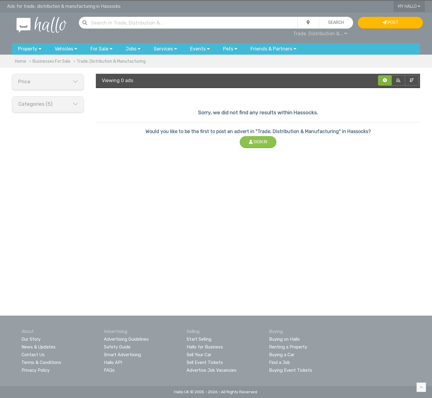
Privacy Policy (35, 370)
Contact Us (33, 354)
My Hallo (409, 6)
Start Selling (199, 339)
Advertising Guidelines (126, 339)
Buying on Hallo (284, 339)
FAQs (109, 370)
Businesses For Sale (51, 61)
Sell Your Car (199, 354)
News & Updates (38, 347)
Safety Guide (117, 347)
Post (390, 22)
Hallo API (113, 362)
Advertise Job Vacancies (211, 370)
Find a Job (279, 362)
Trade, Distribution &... (320, 33)
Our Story (31, 339)
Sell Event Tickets (205, 362)
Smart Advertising (122, 354)
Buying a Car (281, 354)
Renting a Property (288, 347)
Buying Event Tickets (290, 370)
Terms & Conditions (41, 362)
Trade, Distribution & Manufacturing (111, 61)
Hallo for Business (205, 347)
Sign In (258, 142)
